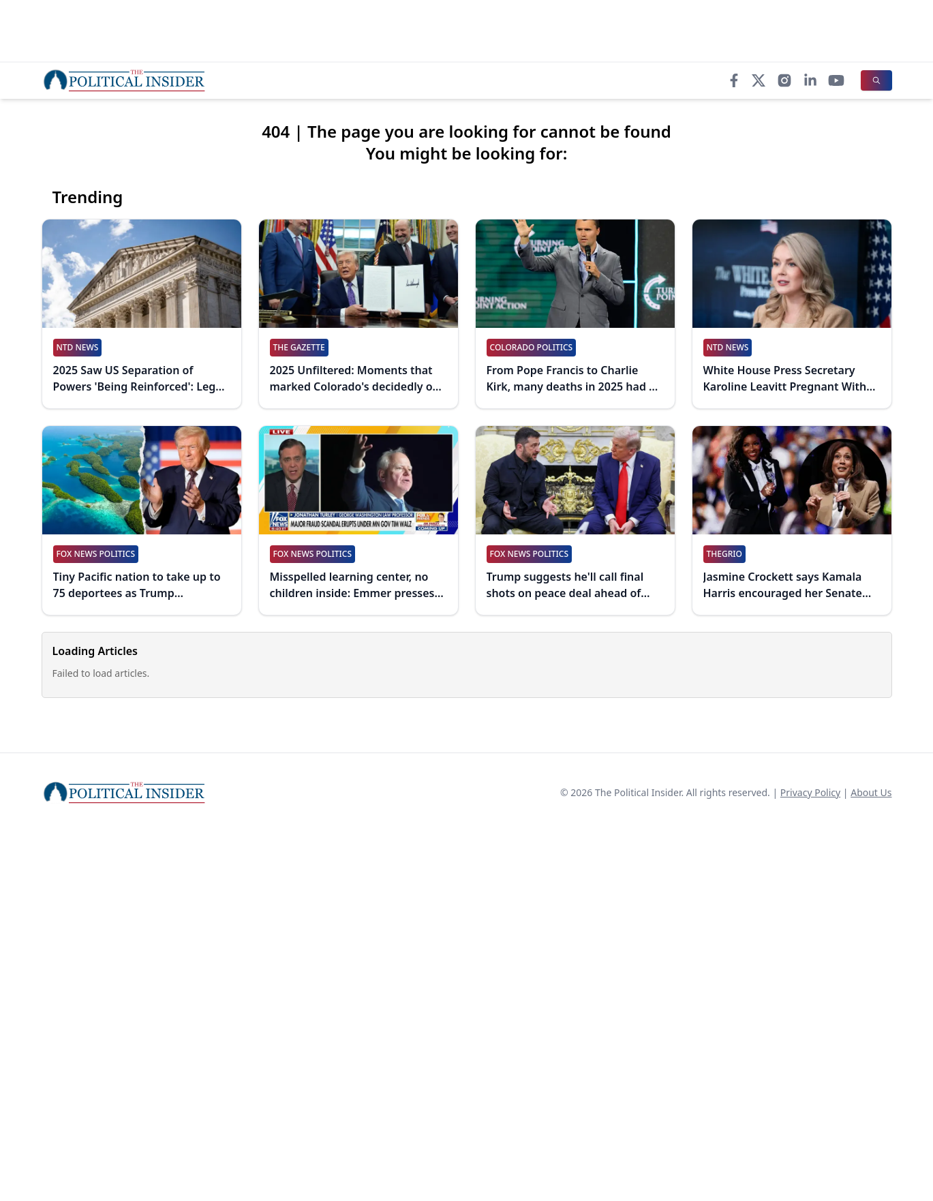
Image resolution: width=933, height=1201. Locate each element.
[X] (758, 80)
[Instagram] (784, 80)
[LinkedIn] (810, 80)
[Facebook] (734, 80)
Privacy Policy (810, 792)
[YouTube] (836, 80)
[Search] (876, 80)
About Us (871, 792)
